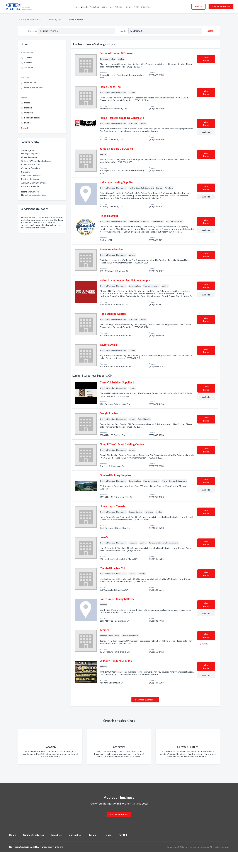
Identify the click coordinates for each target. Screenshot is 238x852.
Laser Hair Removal (30, 186)
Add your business (142, 6)
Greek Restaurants (30, 157)
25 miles (28, 57)
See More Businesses (145, 699)
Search (84, 6)
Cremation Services (30, 164)
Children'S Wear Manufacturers (36, 161)
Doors (27, 102)
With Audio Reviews (34, 87)
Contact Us (107, 6)
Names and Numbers (51, 846)
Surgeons (25, 171)
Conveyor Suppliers (30, 168)
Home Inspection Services (33, 195)
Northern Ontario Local (30, 19)
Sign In (198, 6)
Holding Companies (30, 153)
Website (206, 132)
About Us (94, 6)
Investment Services (31, 175)
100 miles (28, 67)
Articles (118, 6)
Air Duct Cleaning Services (33, 182)
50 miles (28, 62)
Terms (92, 834)
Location (123, 31)
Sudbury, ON (55, 19)
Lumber (27, 122)
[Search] (209, 31)
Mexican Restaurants (31, 179)
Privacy (107, 834)
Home (76, 6)
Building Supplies (32, 117)
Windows (28, 112)
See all (24, 127)
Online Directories (33, 834)
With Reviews (30, 82)
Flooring (28, 107)
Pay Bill (128, 6)
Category (32, 31)
